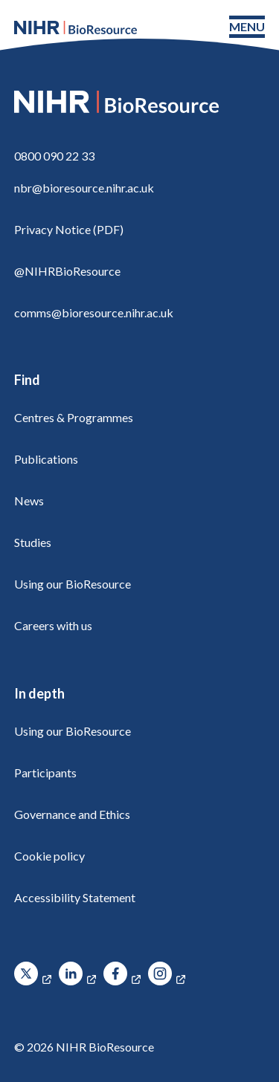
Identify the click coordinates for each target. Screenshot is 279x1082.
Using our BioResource (72, 584)
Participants (45, 772)
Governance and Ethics (72, 814)
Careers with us (53, 625)
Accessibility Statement (74, 897)
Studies (32, 542)
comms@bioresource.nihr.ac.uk (93, 312)
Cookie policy (49, 856)
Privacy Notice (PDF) (69, 229)
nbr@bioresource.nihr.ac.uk (84, 188)
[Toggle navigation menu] (247, 27)
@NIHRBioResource (67, 271)
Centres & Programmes (73, 417)
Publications (46, 459)
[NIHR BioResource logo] (75, 27)
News (29, 500)
